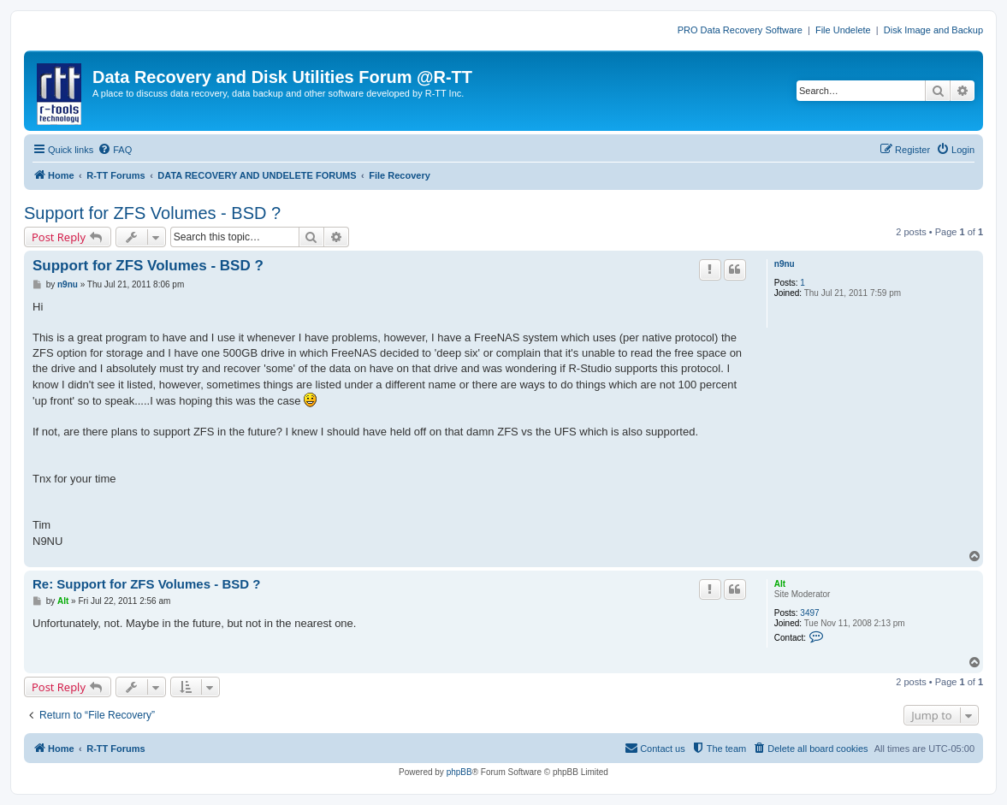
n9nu (784, 264)
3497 (809, 613)
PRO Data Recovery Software (740, 30)
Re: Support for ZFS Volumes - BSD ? (146, 584)
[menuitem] (115, 149)
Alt (779, 584)
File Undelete (843, 30)
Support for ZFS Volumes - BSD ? (152, 213)
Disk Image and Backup (933, 30)
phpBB (459, 772)
